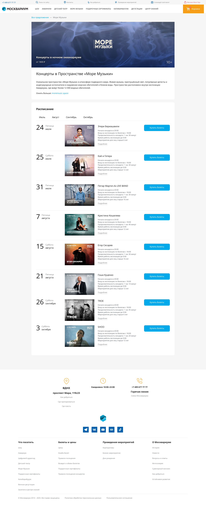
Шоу (37, 9)
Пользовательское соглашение (119, 498)
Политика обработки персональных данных (83, 498)
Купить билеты (157, 127)
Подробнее (102, 144)
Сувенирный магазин (161, 468)
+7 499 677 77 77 (9, 2)
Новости (155, 453)
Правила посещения (67, 458)
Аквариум (46, 9)
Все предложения (40, 17)
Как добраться (66, 397)
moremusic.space (60, 93)
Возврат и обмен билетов (69, 463)
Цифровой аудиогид (26, 458)
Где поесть (66, 406)
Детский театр (60, 9)
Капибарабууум (121, 9)
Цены (60, 447)
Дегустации (136, 9)
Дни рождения (109, 458)
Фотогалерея (157, 463)
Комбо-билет (63, 453)
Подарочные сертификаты (98, 9)
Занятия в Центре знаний (28, 489)
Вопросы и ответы (159, 458)
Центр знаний (151, 9)
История (155, 447)
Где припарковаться (66, 402)
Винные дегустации (26, 484)
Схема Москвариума (139, 396)
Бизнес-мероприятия (111, 453)
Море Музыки (76, 9)
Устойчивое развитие (161, 479)
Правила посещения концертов (71, 474)
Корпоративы (108, 447)
